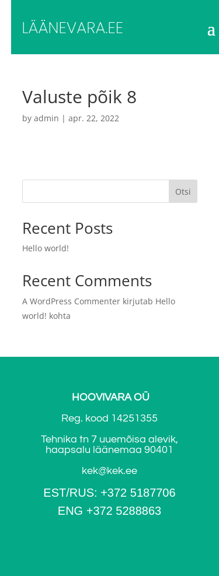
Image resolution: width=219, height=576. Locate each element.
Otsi (183, 191)
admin (46, 118)
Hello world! (45, 248)
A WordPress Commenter (71, 301)
